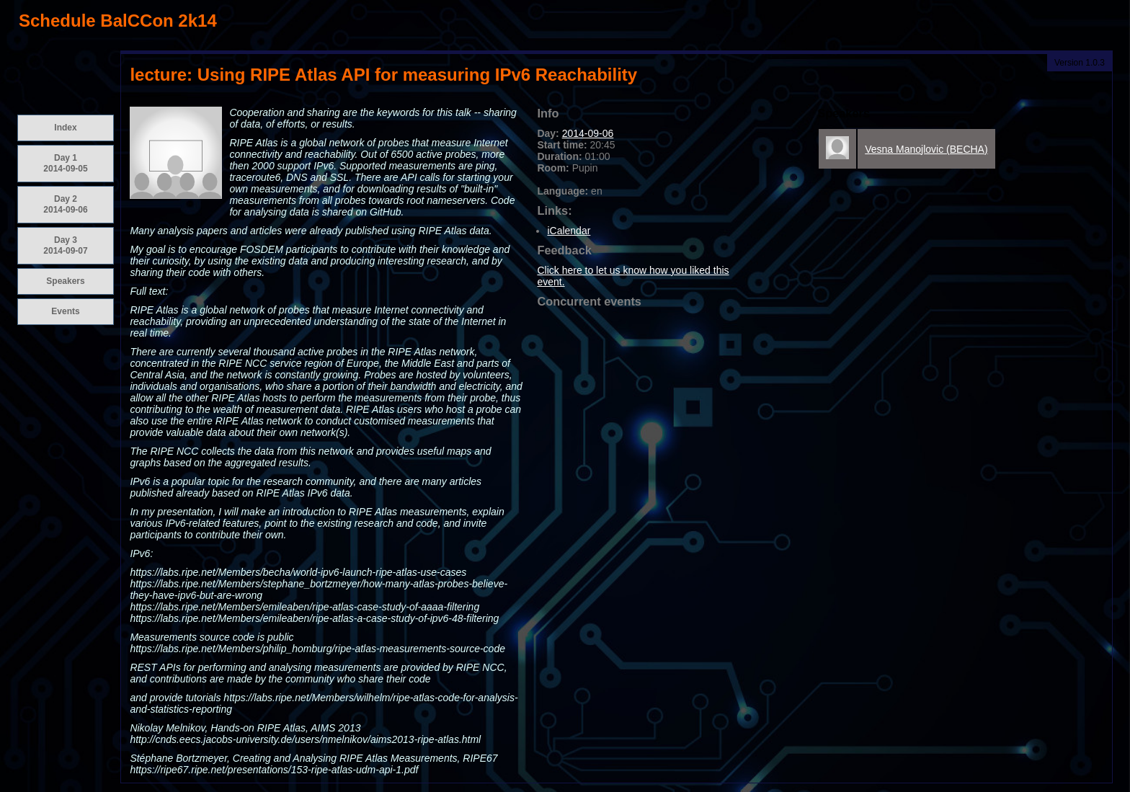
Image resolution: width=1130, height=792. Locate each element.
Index (65, 128)
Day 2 (65, 204)
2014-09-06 (588, 133)
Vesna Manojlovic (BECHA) (926, 149)
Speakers (65, 281)
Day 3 (65, 245)
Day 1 (65, 163)
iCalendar (568, 230)
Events (65, 311)
